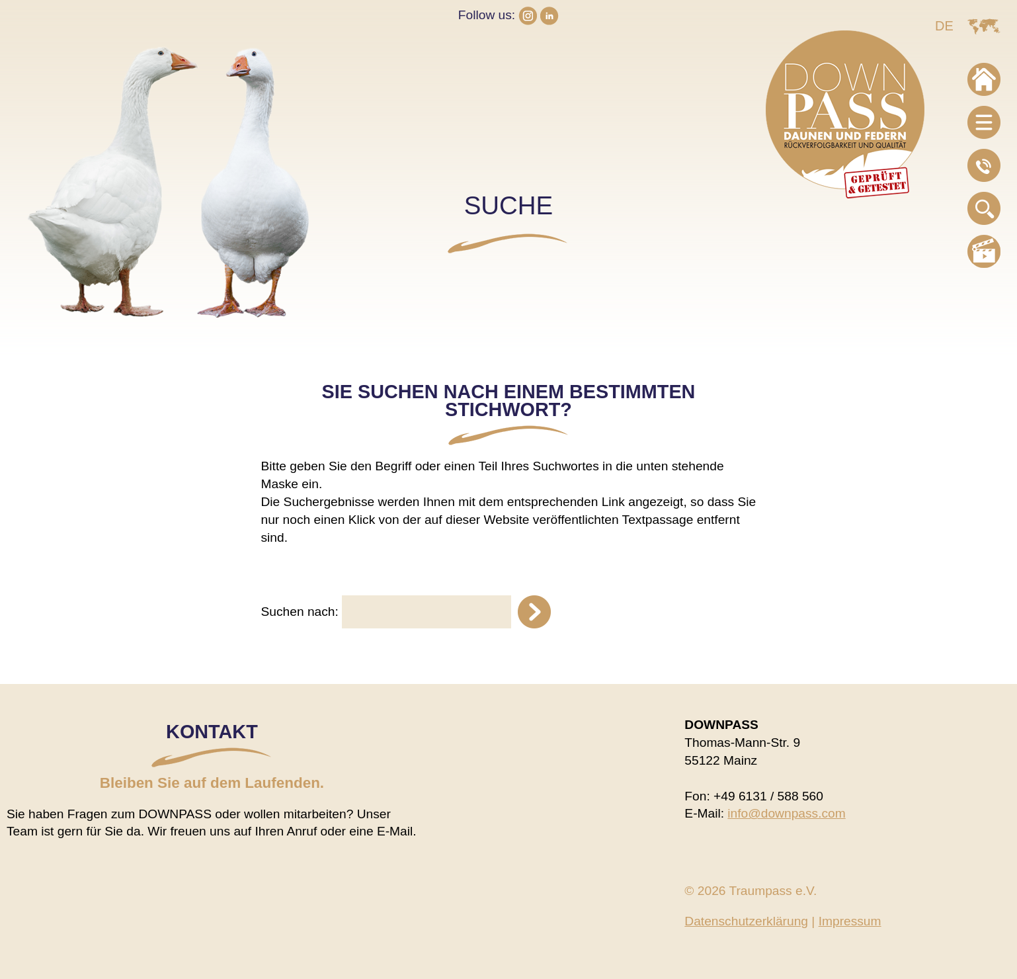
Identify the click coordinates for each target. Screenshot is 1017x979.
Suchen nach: (300, 611)
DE (944, 26)
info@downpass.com (786, 813)
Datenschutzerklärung (746, 921)
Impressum (850, 921)
